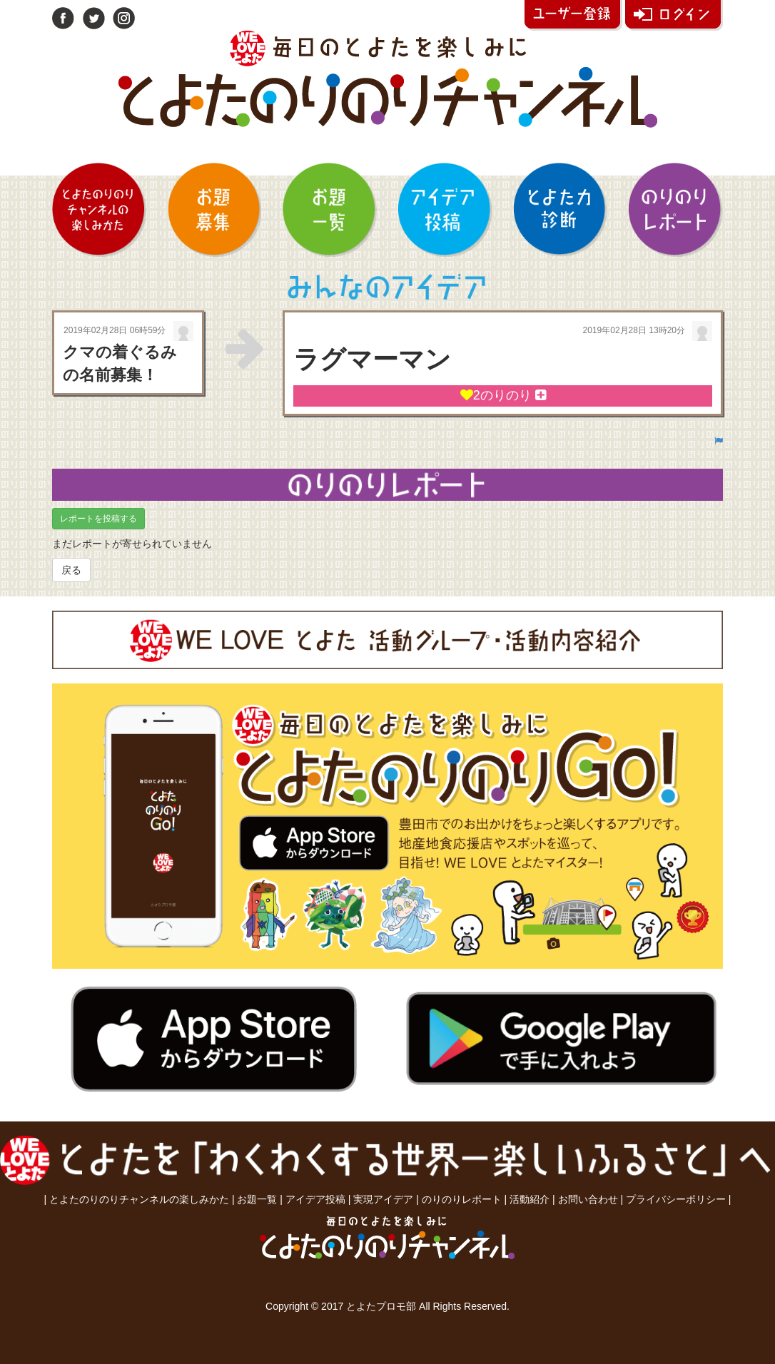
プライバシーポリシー (676, 1199)
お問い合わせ (588, 1199)
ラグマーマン (372, 359)
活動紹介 (529, 1199)
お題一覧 (257, 1199)
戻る (71, 570)
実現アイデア (383, 1199)
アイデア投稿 (315, 1199)
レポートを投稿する (98, 519)
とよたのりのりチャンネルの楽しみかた (139, 1199)
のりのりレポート (462, 1199)
